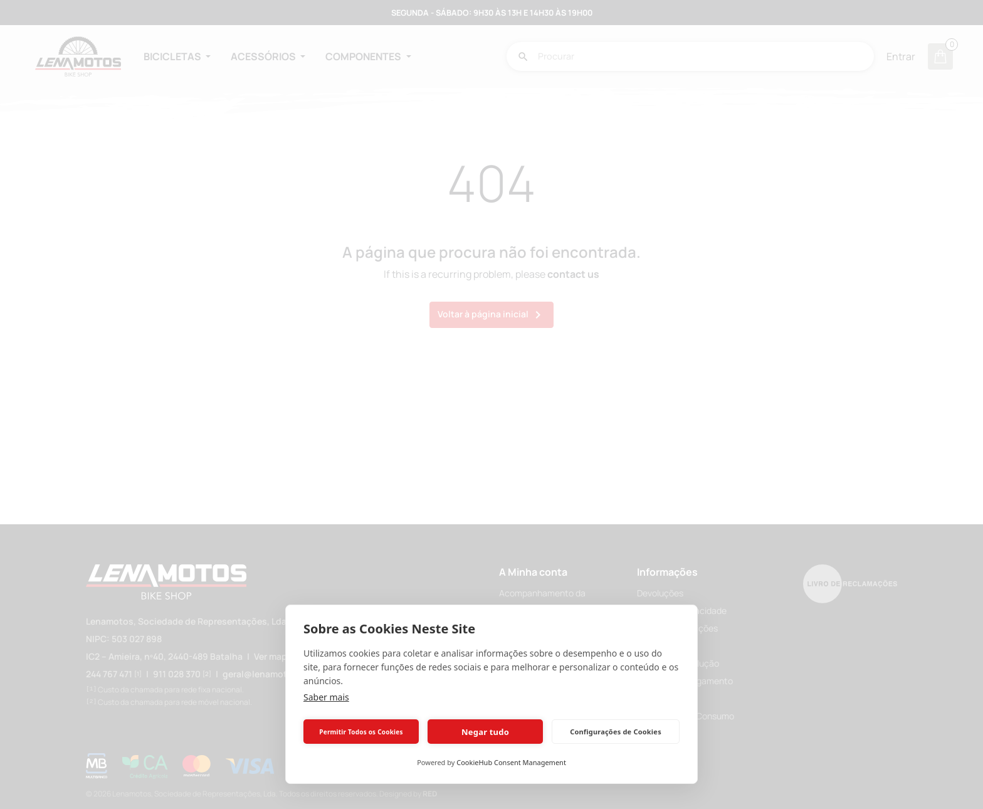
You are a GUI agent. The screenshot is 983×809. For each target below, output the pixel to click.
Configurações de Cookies (615, 731)
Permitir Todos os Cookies (360, 731)
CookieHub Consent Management (511, 762)
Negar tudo (485, 732)
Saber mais (326, 697)
